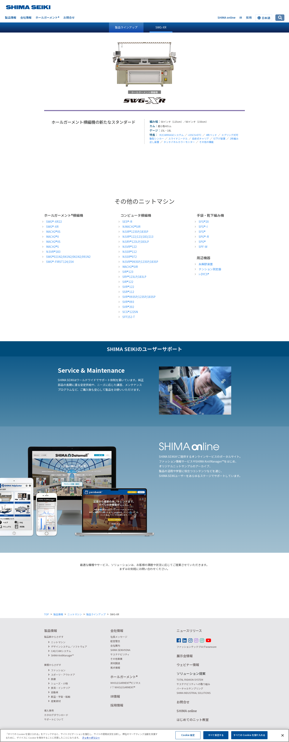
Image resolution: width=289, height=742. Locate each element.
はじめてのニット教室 (193, 719)
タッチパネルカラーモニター (179, 142)
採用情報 (116, 705)
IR (240, 17)
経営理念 (115, 641)
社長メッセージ (118, 636)
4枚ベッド (211, 135)
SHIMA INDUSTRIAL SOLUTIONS (194, 692)
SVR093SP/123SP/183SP (139, 297)
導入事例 (49, 710)
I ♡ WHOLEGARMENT (122, 687)
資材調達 (115, 663)
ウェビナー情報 (188, 664)
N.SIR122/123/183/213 (137, 237)
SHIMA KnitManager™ (61, 655)
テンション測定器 (210, 269)
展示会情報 (185, 655)
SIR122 (127, 282)
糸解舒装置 (206, 264)
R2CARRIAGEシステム (172, 135)
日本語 (263, 18)
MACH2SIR (130, 267)
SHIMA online (226, 17)
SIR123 (127, 272)
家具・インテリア (59, 687)
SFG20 (204, 222)
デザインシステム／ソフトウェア (67, 646)
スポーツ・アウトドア (61, 674)
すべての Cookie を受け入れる (249, 737)
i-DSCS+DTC (194, 135)
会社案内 (115, 645)
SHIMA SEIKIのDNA (120, 650)
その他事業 (116, 658)
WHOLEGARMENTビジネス (125, 682)
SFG (202, 232)
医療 (52, 679)
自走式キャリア (200, 138)
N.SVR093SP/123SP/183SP (140, 262)
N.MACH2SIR (131, 227)
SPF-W (203, 247)
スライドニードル (178, 138)
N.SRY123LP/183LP (135, 242)
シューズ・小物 (58, 683)
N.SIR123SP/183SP (135, 232)
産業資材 (54, 701)
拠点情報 (115, 667)
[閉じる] (282, 737)
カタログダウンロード (56, 715)
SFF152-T (128, 317)
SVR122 (128, 287)
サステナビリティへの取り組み (193, 684)
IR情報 (115, 696)
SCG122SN (130, 312)
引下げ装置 (219, 138)
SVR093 (128, 302)
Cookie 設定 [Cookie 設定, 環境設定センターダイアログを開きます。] (188, 737)
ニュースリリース (189, 630)
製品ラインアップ (126, 27)
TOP (46, 614)
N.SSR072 (129, 257)
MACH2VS (53, 242)
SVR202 (128, 307)
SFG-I (203, 227)
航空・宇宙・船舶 (59, 696)
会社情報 (26, 17)
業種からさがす (52, 664)
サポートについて (53, 719)
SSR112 (128, 292)
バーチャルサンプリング (190, 688)
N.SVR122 (129, 247)
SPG (202, 242)
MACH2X (52, 237)
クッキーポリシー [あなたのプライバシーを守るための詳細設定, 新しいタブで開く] (91, 739)
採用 (249, 17)
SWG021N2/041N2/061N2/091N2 (68, 257)
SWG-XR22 (54, 222)
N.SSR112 (129, 252)
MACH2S (52, 247)
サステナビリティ (119, 654)
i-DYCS (204, 274)
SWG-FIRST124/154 (60, 262)
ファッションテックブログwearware (196, 646)
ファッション (56, 670)
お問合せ (69, 17)
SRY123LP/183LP (134, 277)
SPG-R (204, 237)
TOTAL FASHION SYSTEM (190, 679)
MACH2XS (53, 232)
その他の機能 (206, 142)
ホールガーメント (47, 17)
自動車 (53, 692)
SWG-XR (161, 27)
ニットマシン (74, 614)
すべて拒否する (216, 737)
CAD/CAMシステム (59, 651)
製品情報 (10, 17)
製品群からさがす (53, 636)
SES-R (127, 222)
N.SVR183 (53, 252)
